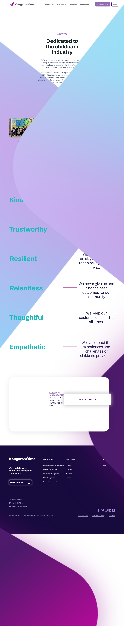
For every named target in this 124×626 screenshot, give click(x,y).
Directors (69, 470)
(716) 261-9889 (21, 506)
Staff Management (49, 478)
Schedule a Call (102, 4)
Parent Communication (50, 482)
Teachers (69, 474)
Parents (68, 478)
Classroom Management (51, 474)
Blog (104, 466)
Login (115, 4)
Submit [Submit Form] (29, 484)
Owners (68, 466)
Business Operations (50, 470)
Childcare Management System (53, 466)
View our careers (87, 399)
